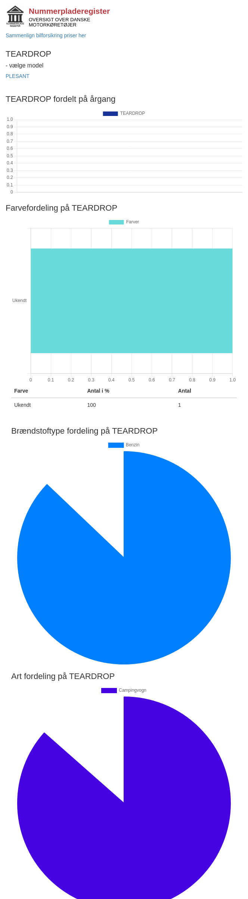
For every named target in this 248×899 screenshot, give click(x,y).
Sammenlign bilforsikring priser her (46, 35)
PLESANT (18, 76)
